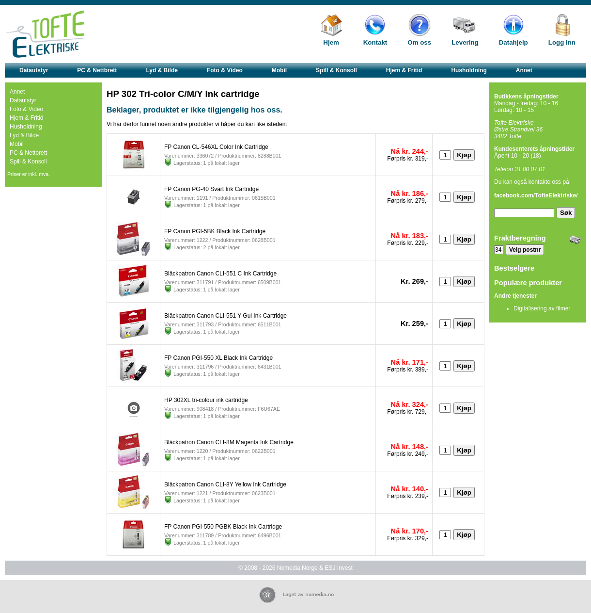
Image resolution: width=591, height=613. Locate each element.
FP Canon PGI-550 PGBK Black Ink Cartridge (223, 526)
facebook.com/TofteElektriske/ (536, 195)
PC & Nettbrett (97, 70)
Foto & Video (225, 70)
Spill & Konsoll (336, 70)
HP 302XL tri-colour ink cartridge (206, 400)
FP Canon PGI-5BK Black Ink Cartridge (214, 231)
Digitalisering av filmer (541, 308)
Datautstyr (33, 70)
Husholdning (468, 70)
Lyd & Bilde (162, 70)
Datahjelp (513, 42)
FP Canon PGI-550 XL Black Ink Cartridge (218, 358)
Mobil (279, 70)
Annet (524, 70)
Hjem (331, 42)
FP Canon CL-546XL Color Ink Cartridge (216, 147)
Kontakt (375, 42)
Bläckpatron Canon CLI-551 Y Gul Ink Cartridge (225, 315)
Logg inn (561, 42)
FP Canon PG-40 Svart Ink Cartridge (211, 189)
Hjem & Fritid (404, 70)
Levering (465, 42)
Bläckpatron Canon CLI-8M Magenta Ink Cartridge (229, 442)
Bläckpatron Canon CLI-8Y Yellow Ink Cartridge (225, 484)
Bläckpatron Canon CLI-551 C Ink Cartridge (220, 273)
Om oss (419, 42)
